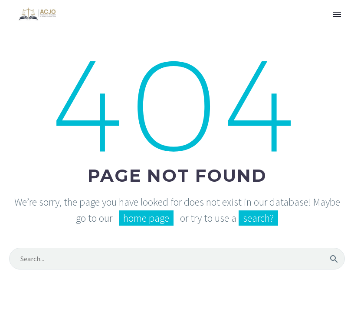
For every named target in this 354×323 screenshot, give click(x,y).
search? (258, 218)
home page (146, 218)
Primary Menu (337, 14)
